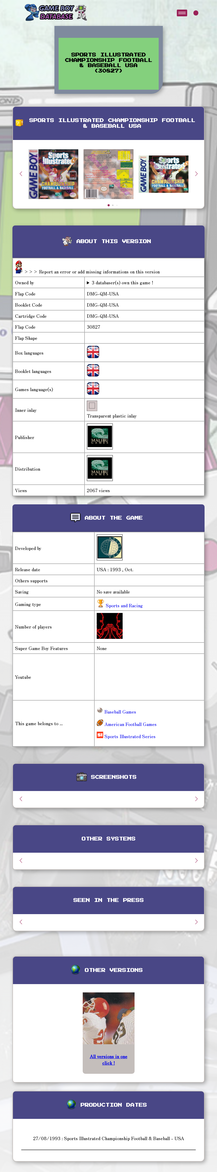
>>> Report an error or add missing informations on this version (92, 271)
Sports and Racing (123, 605)
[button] (196, 173)
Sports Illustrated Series (126, 736)
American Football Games (127, 724)
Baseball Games (116, 711)
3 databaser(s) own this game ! (122, 282)
